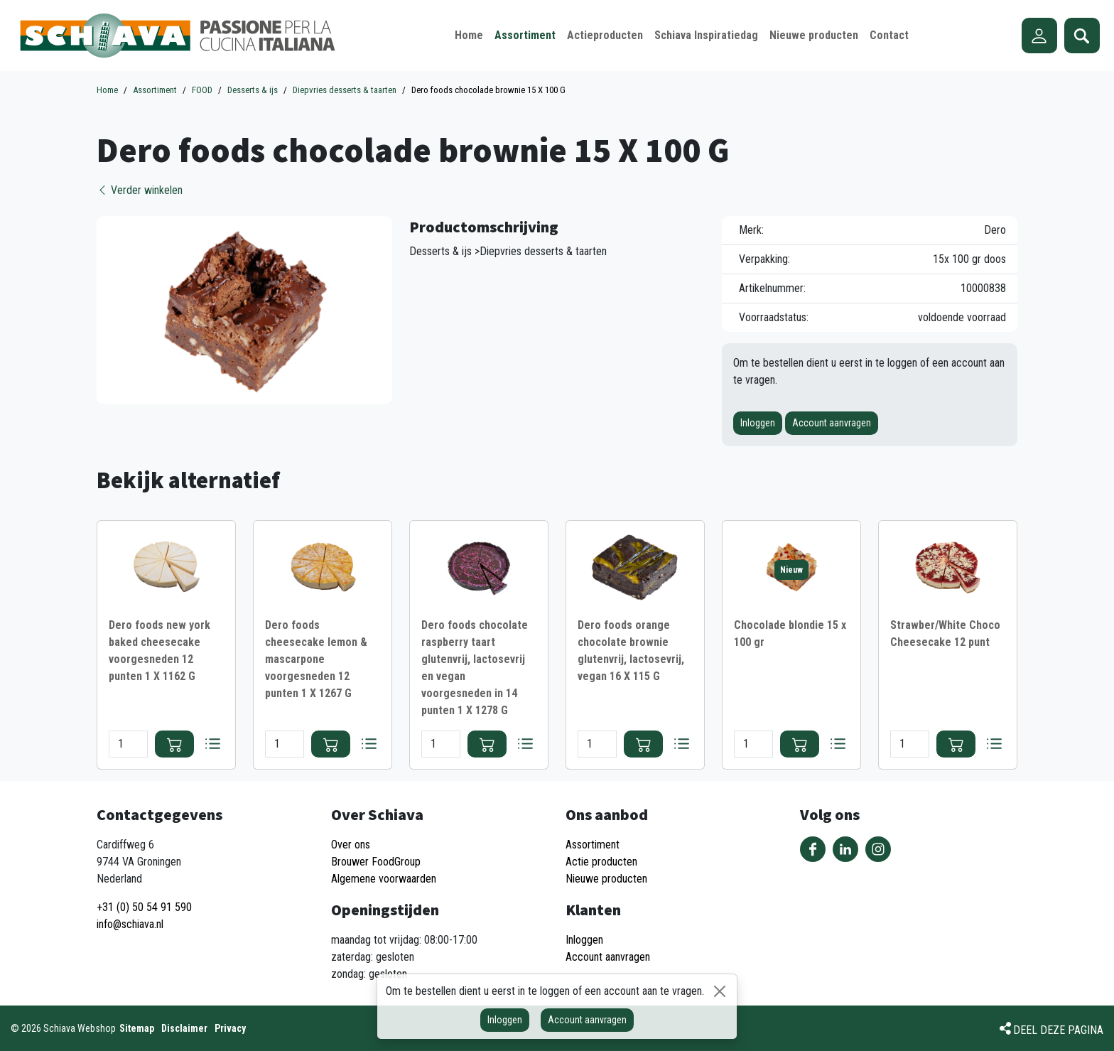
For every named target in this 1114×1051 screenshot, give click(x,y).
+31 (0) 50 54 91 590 (144, 907)
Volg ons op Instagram (878, 849)
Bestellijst (212, 744)
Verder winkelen (140, 190)
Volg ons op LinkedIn (845, 849)
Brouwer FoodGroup (376, 861)
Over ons (350, 844)
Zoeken (1082, 35)
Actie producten (601, 861)
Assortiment (593, 844)
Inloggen (757, 423)
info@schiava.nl (130, 924)
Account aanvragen (831, 423)
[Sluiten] (719, 991)
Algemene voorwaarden (383, 878)
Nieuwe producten (606, 878)
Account (1039, 35)
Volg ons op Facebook (813, 849)
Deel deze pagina (1058, 1030)
